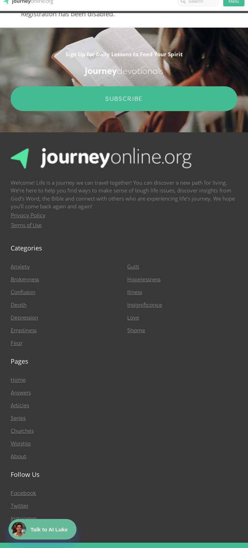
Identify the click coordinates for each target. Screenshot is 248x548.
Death (19, 304)
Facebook (23, 493)
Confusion (23, 292)
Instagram (24, 518)
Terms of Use (26, 225)
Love (133, 317)
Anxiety (20, 266)
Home (18, 379)
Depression (24, 317)
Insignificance (144, 304)
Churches (22, 430)
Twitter (19, 505)
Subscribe (124, 99)
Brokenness (25, 279)
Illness (134, 292)
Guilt (133, 266)
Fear (16, 343)
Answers (21, 392)
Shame (136, 330)
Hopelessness (143, 279)
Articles (20, 405)
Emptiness (23, 330)
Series (18, 418)
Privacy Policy (28, 215)
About (18, 456)
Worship (21, 443)
